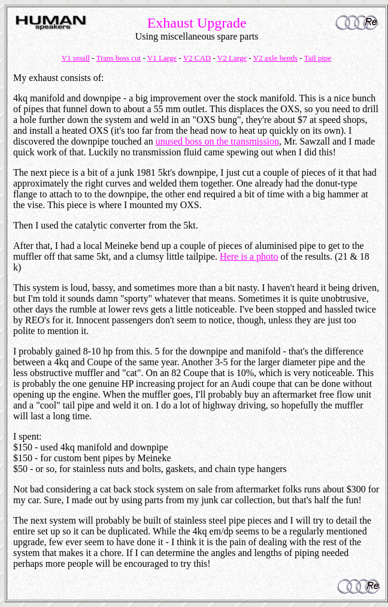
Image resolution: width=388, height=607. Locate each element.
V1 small (76, 57)
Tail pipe (318, 57)
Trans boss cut (118, 57)
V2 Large (232, 57)
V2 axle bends (275, 57)
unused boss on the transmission (217, 141)
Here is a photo (249, 256)
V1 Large (162, 57)
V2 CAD (197, 57)
